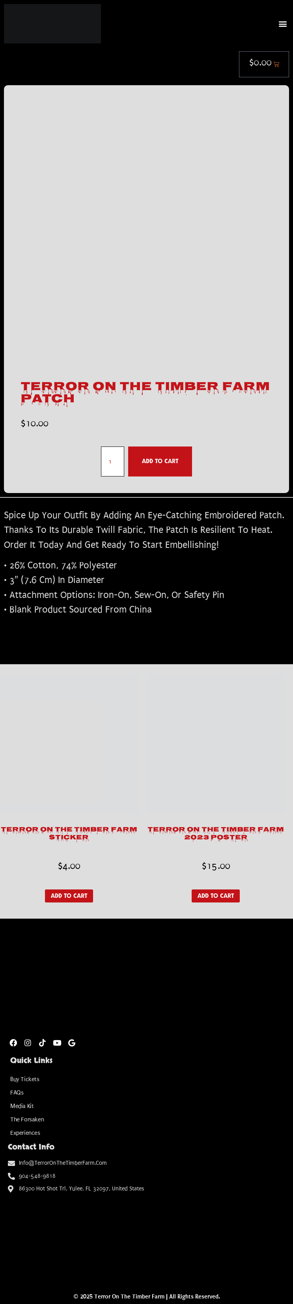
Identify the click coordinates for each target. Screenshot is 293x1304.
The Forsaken (27, 1119)
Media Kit (22, 1106)
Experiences (25, 1132)
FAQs (16, 1092)
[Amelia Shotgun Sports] (146, 1235)
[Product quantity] (112, 461)
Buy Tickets (24, 1079)
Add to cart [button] (69, 896)
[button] (282, 23)
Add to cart (160, 461)
